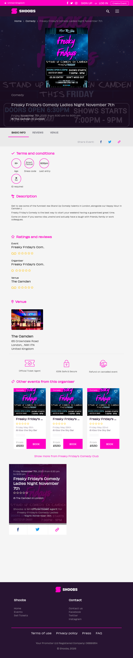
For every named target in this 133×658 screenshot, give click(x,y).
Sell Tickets (21, 615)
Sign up (86, 3)
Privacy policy (67, 633)
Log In (103, 3)
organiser (66, 381)
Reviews (37, 132)
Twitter (73, 615)
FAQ (99, 633)
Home (18, 20)
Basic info (18, 132)
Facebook (75, 611)
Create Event (119, 3)
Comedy (31, 20)
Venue (54, 132)
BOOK (36, 444)
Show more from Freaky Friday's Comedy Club (66, 456)
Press (86, 633)
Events (18, 611)
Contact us (76, 608)
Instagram (75, 619)
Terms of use (41, 633)
